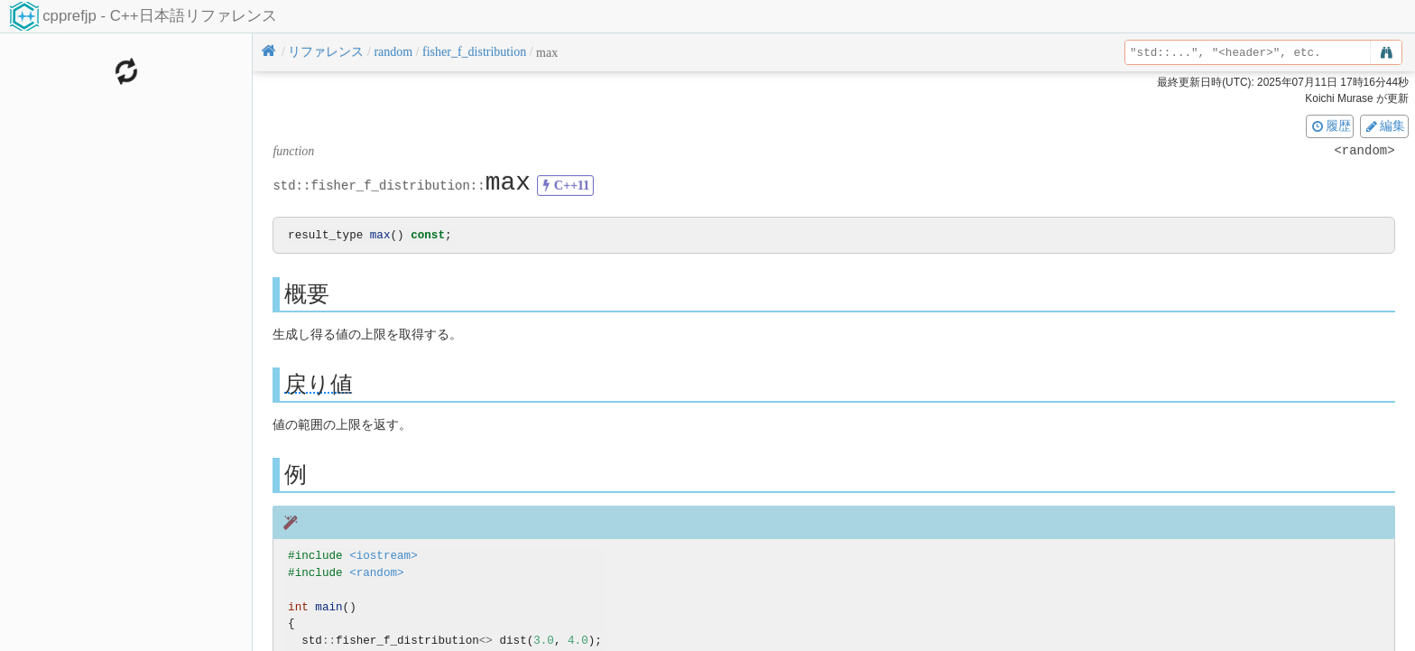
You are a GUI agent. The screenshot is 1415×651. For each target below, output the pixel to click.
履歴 (1330, 125)
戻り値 (318, 385)
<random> (376, 573)
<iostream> (383, 556)
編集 (1384, 125)
